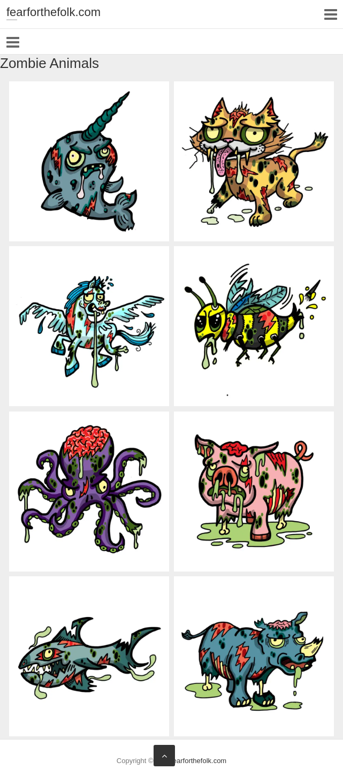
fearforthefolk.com (53, 12)
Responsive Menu (330, 14)
